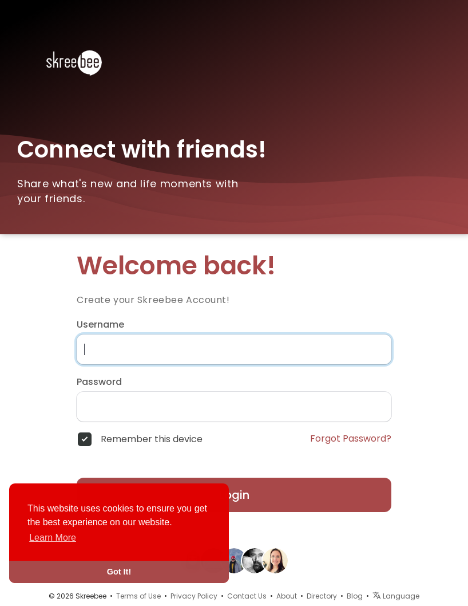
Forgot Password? (350, 438)
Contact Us (247, 596)
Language (395, 596)
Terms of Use (138, 596)
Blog (355, 596)
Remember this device (152, 439)
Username (100, 324)
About (286, 596)
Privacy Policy (193, 596)
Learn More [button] (52, 537)
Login (234, 495)
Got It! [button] (119, 571)
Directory (322, 596)
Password (99, 382)
